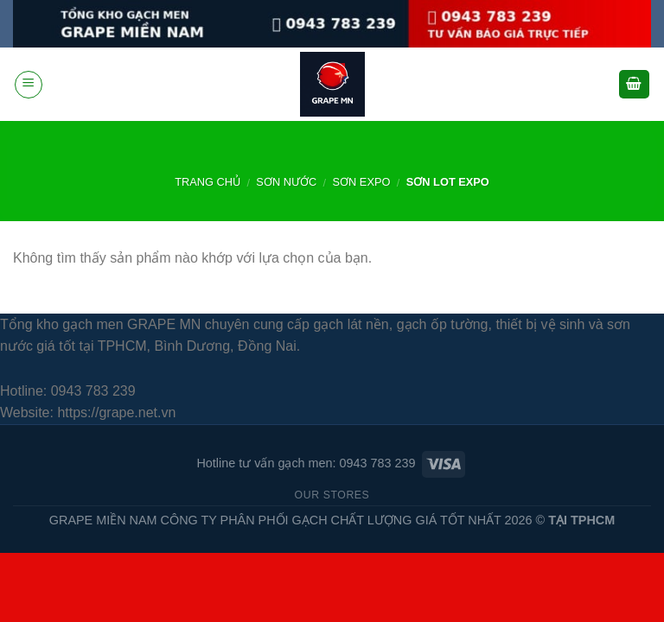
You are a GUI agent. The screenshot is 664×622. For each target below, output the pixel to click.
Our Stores (332, 495)
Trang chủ (207, 181)
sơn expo (362, 181)
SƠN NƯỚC (286, 181)
